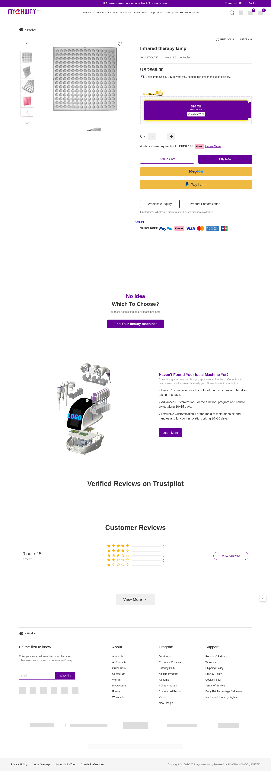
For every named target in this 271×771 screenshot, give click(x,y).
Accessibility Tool (65, 764)
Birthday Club (167, 668)
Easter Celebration (107, 12)
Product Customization (205, 204)
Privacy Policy (213, 673)
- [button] (152, 136)
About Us (117, 656)
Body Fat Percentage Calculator (224, 691)
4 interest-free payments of (180, 146)
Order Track (119, 668)
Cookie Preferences (92, 764)
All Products (119, 662)
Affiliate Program (168, 673)
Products (88, 13)
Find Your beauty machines (135, 324)
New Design (166, 702)
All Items (164, 679)
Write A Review (231, 555)
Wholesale (125, 12)
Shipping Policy (214, 668)
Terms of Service (215, 685)
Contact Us (118, 673)
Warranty (210, 662)
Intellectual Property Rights (221, 697)
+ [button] (171, 136)
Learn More (170, 432)
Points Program (168, 685)
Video (162, 697)
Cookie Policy (213, 679)
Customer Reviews (170, 662)
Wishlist (116, 679)
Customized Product (171, 691)
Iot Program (171, 12)
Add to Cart (167, 159)
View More (135, 599)
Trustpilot (138, 221)
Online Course (140, 12)
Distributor (165, 656)
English (253, 3)
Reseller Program (189, 12)
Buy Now (225, 159)
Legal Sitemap (41, 764)
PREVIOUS (224, 39)
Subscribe (65, 675)
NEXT (246, 39)
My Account (119, 685)
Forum (116, 691)
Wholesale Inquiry (160, 204)
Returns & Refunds (216, 656)
